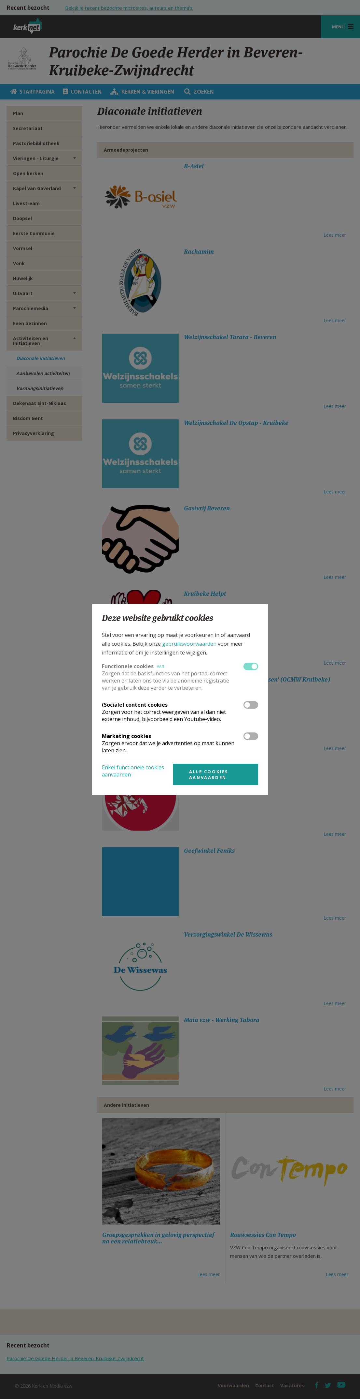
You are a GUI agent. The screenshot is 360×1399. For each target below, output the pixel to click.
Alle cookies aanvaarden (208, 774)
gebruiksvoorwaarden (189, 643)
